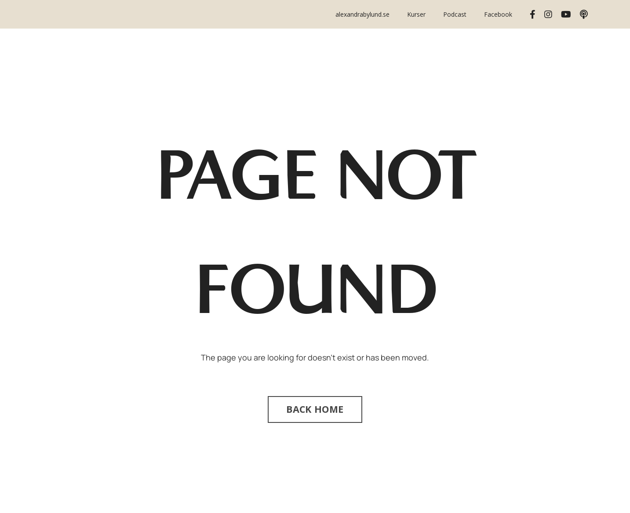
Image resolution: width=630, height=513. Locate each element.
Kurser (416, 14)
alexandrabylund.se (362, 14)
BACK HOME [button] (314, 409)
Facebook (498, 14)
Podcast (454, 14)
